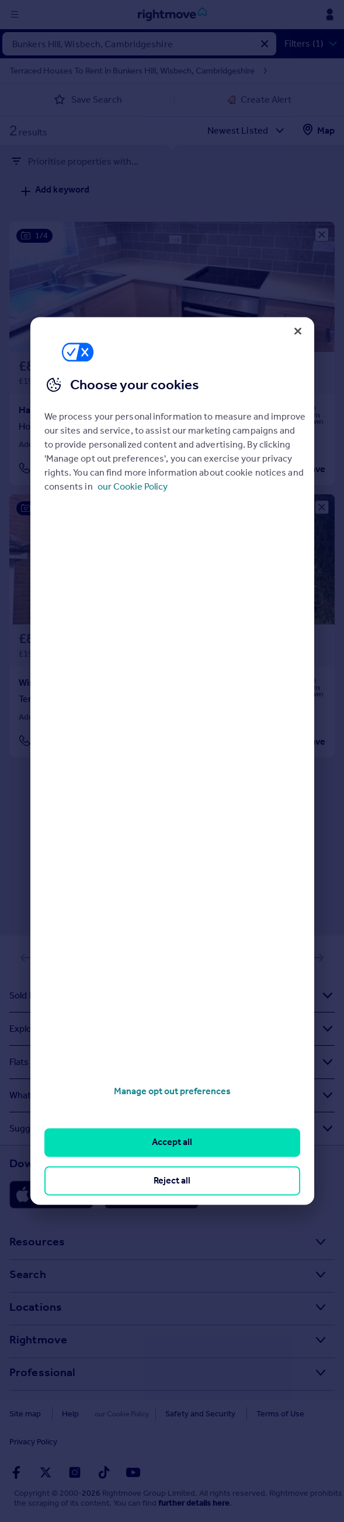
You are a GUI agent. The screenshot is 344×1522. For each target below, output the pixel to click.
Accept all (172, 1142)
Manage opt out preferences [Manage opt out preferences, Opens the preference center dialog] (172, 1091)
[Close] (298, 331)
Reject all (172, 1180)
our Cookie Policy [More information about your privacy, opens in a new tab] (133, 486)
